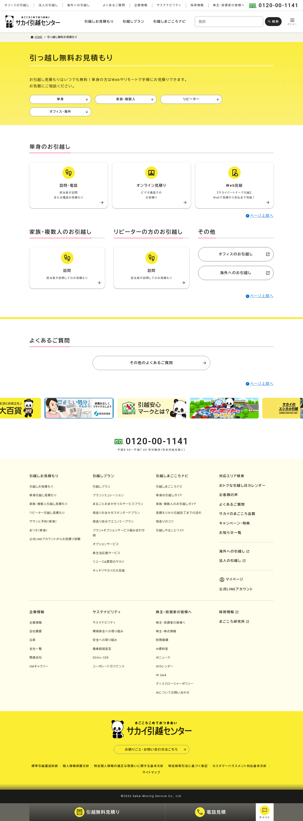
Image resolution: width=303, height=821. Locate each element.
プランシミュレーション (108, 495)
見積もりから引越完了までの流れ (179, 513)
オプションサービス (106, 544)
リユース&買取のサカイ (108, 561)
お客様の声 (228, 495)
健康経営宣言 (102, 649)
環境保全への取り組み (108, 631)
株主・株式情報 (166, 631)
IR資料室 (162, 649)
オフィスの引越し (16, 5)
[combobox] (229, 21)
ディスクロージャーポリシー (175, 683)
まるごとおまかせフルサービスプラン (118, 504)
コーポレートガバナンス (108, 666)
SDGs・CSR (101, 657)
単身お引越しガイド (169, 495)
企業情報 (141, 5)
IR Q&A (161, 675)
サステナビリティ (169, 5)
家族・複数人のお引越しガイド (176, 504)
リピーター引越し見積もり (47, 513)
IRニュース (163, 657)
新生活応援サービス (106, 553)
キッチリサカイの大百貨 (109, 570)
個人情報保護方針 (76, 766)
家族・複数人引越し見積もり (48, 504)
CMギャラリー (39, 666)
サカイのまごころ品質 (237, 514)
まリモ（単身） (38, 530)
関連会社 (35, 657)
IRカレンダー (164, 666)
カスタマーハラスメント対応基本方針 (239, 766)
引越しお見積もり (99, 22)
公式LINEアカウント (236, 589)
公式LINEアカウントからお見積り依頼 (54, 539)
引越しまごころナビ (169, 22)
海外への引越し (78, 5)
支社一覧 (35, 649)
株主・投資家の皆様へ (229, 5)
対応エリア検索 (232, 476)
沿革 (32, 640)
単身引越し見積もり (43, 495)
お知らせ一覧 (230, 533)
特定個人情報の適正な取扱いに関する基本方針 (129, 766)
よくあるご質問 (114, 5)
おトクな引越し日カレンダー (242, 486)
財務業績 (162, 640)
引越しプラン (133, 22)
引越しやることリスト (170, 530)
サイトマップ (151, 772)
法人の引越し (48, 5)
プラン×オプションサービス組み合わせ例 (119, 533)
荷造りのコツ (165, 521)
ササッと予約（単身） (43, 521)
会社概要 (35, 631)
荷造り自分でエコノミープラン (113, 521)
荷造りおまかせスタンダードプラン (116, 513)
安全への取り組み (105, 640)
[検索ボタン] (273, 21)
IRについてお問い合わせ (173, 692)
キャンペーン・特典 (234, 523)
